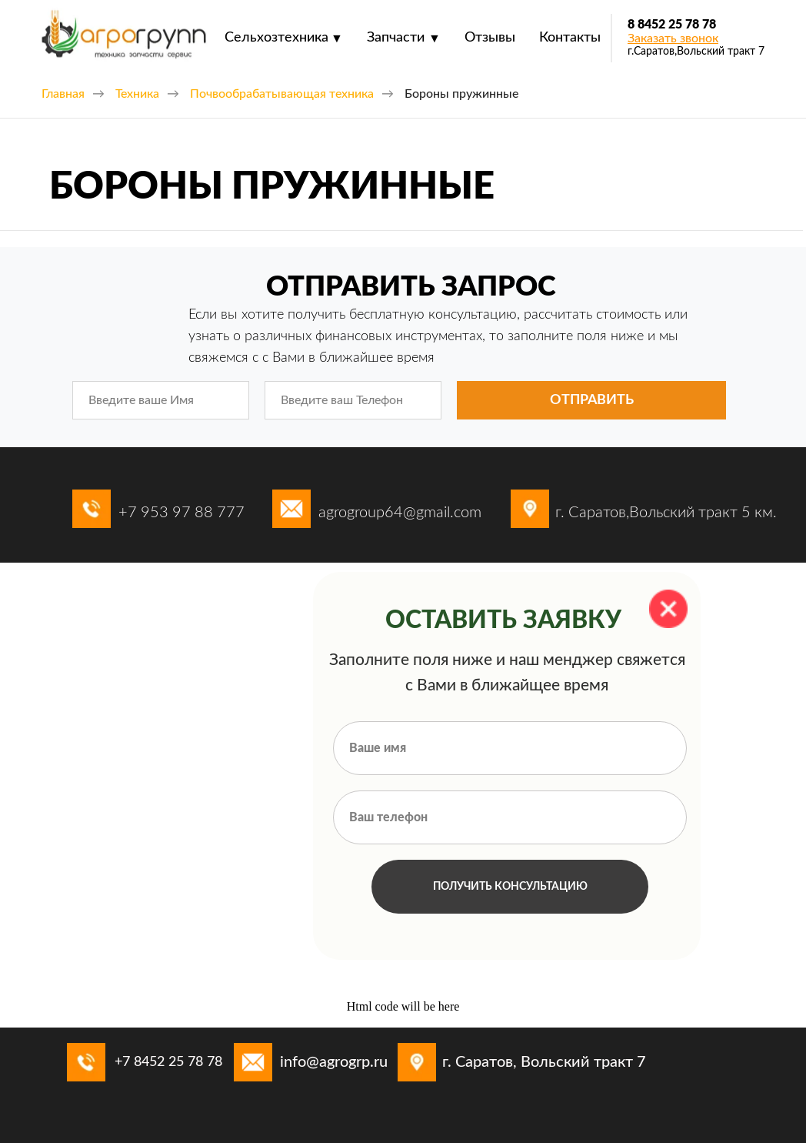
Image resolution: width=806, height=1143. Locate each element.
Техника (137, 94)
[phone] (353, 400)
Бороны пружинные (461, 94)
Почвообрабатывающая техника (282, 94)
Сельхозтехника (276, 38)
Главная (63, 94)
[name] (160, 400)
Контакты (570, 38)
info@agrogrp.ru (334, 1062)
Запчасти (396, 38)
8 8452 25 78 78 (672, 24)
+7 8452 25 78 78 (168, 1062)
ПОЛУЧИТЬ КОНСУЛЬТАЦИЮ (510, 886)
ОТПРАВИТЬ (592, 400)
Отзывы (490, 38)
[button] (673, 38)
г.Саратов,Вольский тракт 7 (696, 51)
